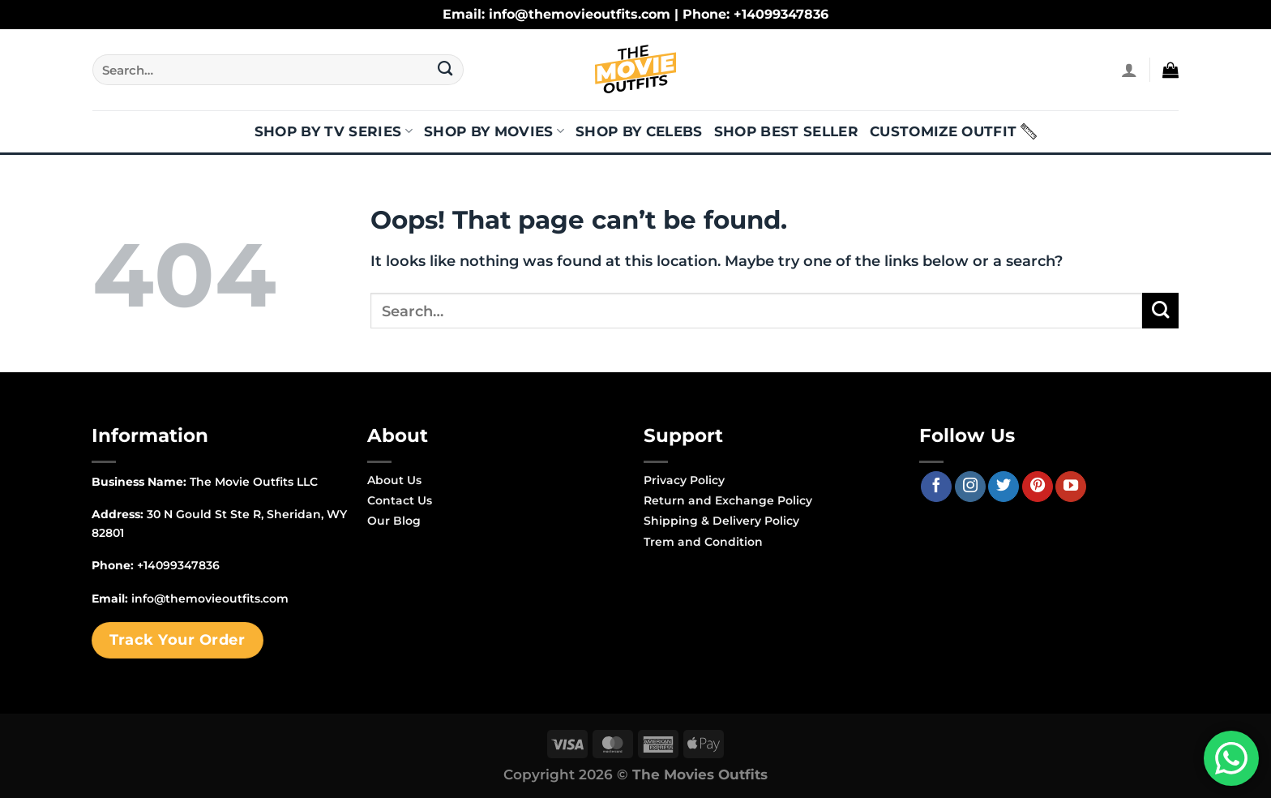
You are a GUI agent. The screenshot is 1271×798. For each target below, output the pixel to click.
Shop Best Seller (786, 131)
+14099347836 (178, 565)
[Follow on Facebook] (936, 486)
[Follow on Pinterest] (1037, 486)
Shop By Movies (494, 131)
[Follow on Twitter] (1003, 486)
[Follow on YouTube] (1070, 486)
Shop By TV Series (334, 131)
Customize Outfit (943, 131)
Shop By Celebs (639, 131)
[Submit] (445, 69)
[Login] (1129, 70)
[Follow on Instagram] (970, 486)
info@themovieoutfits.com (210, 598)
